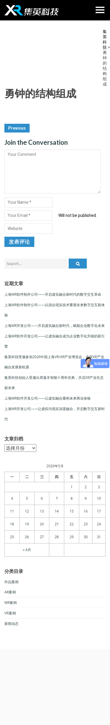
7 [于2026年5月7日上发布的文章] (57, 498)
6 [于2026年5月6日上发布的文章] (42, 498)
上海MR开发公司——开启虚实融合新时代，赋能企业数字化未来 (54, 325)
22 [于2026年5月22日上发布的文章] (72, 524)
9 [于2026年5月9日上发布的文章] (86, 498)
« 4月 (27, 549)
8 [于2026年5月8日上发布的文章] (72, 498)
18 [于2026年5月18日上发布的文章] (12, 524)
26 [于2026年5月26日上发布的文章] (27, 536)
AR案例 (10, 592)
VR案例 (10, 613)
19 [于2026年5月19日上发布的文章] (27, 524)
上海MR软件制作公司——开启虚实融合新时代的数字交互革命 (52, 294)
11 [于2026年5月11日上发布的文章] (12, 511)
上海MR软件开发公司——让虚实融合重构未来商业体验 (47, 398)
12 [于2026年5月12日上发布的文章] (27, 511)
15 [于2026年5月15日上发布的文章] (72, 511)
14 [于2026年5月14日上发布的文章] (57, 511)
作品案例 (11, 581)
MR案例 (10, 602)
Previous (17, 128)
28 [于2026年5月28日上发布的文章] (57, 536)
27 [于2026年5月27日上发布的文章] (42, 536)
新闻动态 (11, 623)
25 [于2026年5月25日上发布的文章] (12, 536)
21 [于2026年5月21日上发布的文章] (57, 524)
